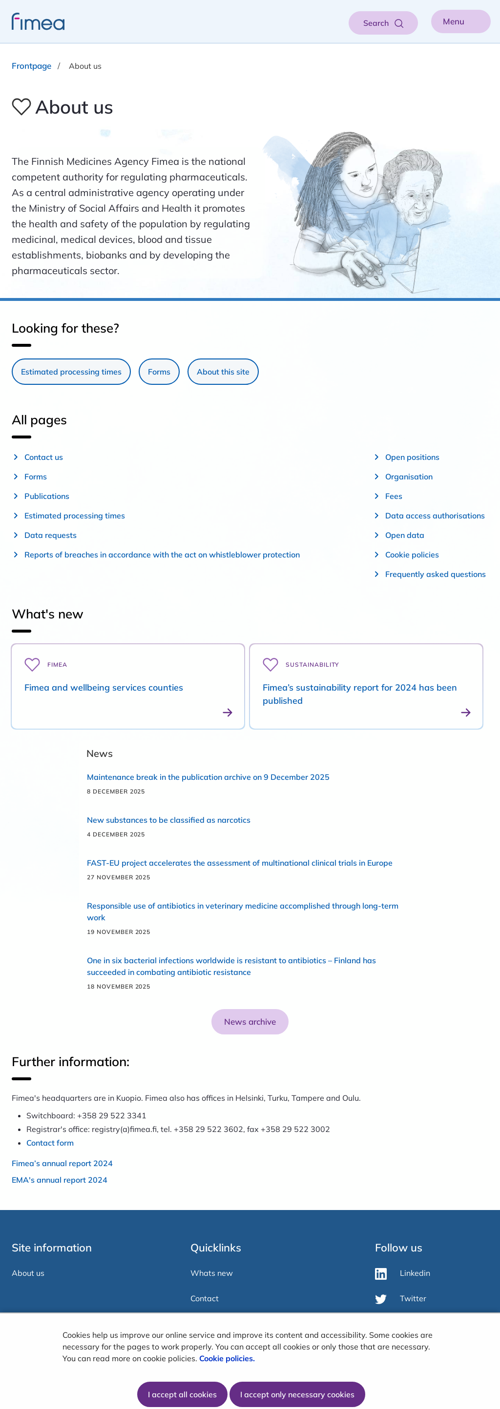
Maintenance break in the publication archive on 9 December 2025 (208, 777)
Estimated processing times (71, 372)
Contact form (50, 1143)
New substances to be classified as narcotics (168, 820)
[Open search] (383, 23)
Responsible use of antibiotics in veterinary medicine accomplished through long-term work (242, 911)
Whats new (211, 1273)
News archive (250, 1021)
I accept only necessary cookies (297, 1394)
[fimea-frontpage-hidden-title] (32, 21)
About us (28, 1273)
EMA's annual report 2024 (59, 1180)
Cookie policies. (228, 1358)
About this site (223, 372)
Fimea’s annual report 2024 (62, 1163)
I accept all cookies (182, 1394)
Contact (204, 1298)
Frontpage (31, 65)
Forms (159, 372)
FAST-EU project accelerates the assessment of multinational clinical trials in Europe (240, 863)
